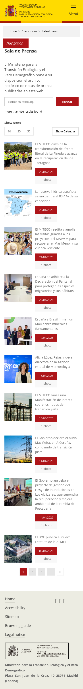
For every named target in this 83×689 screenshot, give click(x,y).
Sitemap (12, 616)
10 (9, 131)
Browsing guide (18, 625)
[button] (60, 572)
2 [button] (32, 572)
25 (19, 131)
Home (12, 31)
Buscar (67, 102)
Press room (29, 31)
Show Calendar (65, 131)
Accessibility (15, 607)
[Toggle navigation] (72, 10)
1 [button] (23, 572)
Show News (12, 123)
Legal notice (15, 634)
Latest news (50, 31)
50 (28, 131)
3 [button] (41, 572)
